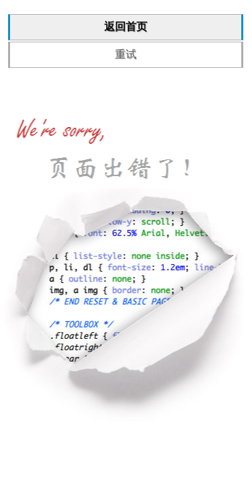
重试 (125, 54)
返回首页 (125, 26)
